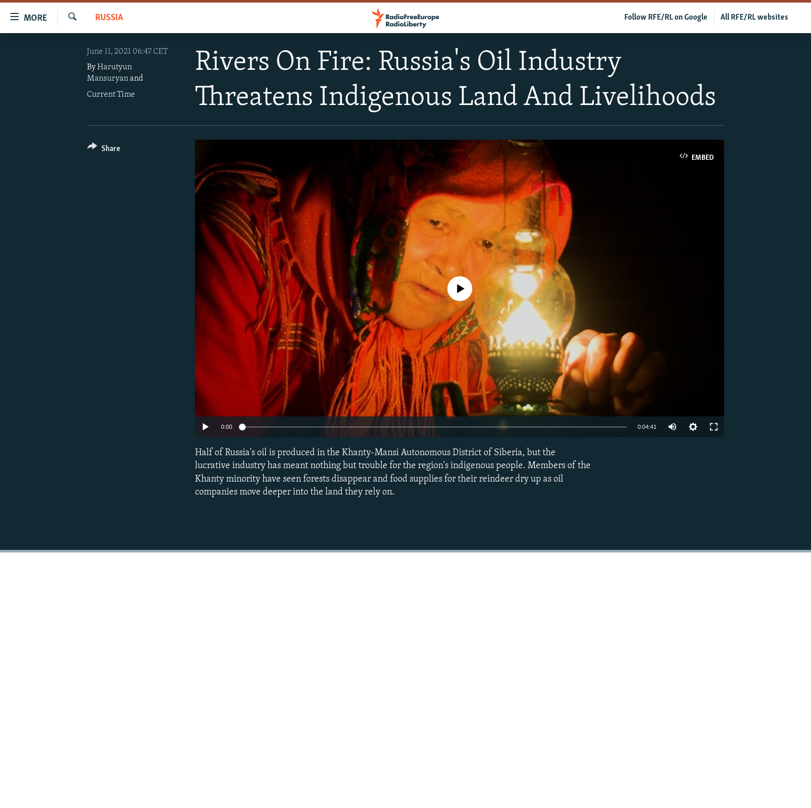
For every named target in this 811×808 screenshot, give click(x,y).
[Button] (103, 150)
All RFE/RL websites (754, 17)
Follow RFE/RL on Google (666, 17)
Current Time (111, 95)
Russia (109, 18)
